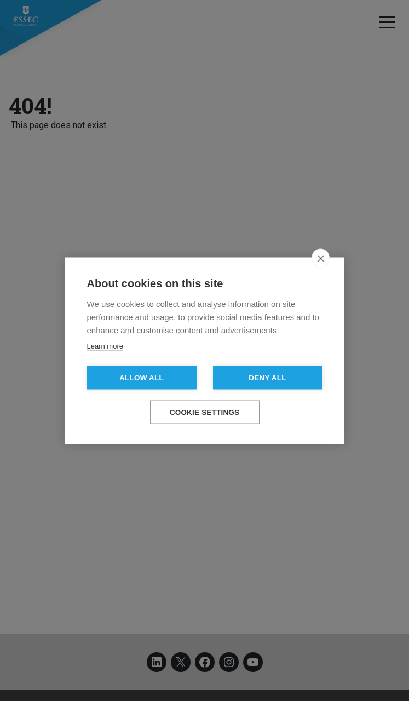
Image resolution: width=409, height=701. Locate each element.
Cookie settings (205, 412)
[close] (321, 257)
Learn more (105, 345)
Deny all (267, 377)
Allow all (141, 377)
